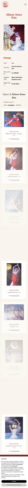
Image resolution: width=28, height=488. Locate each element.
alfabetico (18, 105)
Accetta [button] (14, 481)
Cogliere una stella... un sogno (14, 139)
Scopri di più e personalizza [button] (14, 485)
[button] (26, 459)
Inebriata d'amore (13, 297)
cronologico (11, 105)
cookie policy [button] (15, 466)
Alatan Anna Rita (14, 16)
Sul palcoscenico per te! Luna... (14, 451)
